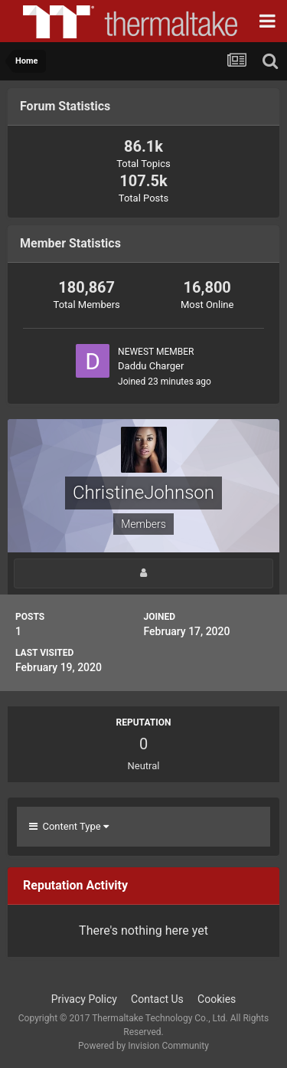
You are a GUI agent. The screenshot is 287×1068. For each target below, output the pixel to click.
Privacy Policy (84, 999)
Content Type (69, 826)
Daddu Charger (151, 366)
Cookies (216, 999)
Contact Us (157, 999)
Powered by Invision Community (143, 1045)
